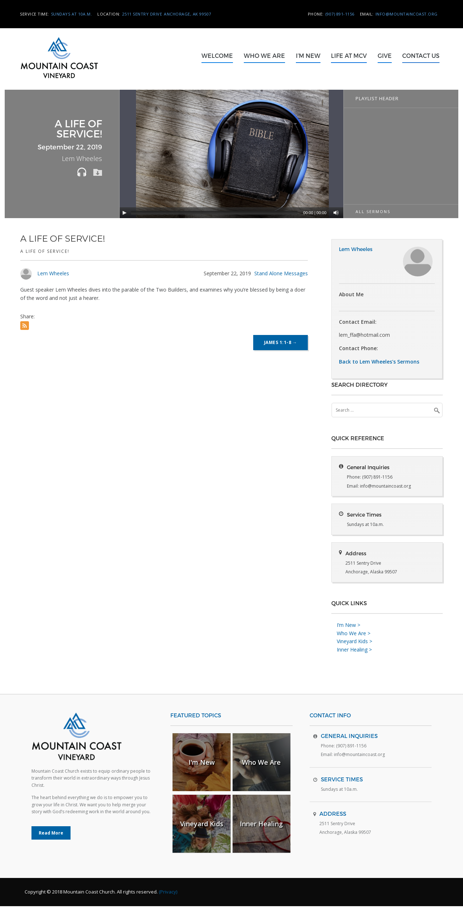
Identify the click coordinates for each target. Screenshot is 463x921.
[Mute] (336, 213)
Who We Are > (353, 647)
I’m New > (348, 639)
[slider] (214, 213)
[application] (232, 154)
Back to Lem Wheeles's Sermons (379, 361)
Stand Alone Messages (281, 273)
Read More (51, 847)
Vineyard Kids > (354, 656)
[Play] (124, 213)
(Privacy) (168, 906)
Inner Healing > (354, 664)
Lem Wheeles (53, 273)
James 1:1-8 (280, 342)
